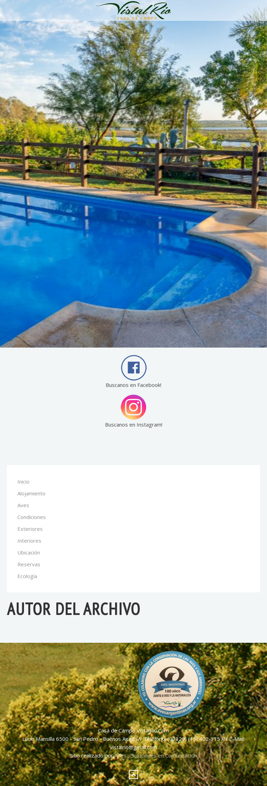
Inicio (23, 481)
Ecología (27, 576)
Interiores (29, 540)
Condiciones (31, 516)
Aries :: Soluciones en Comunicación (155, 755)
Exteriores (30, 528)
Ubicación (28, 552)
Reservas (28, 564)
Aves (23, 505)
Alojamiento (31, 493)
